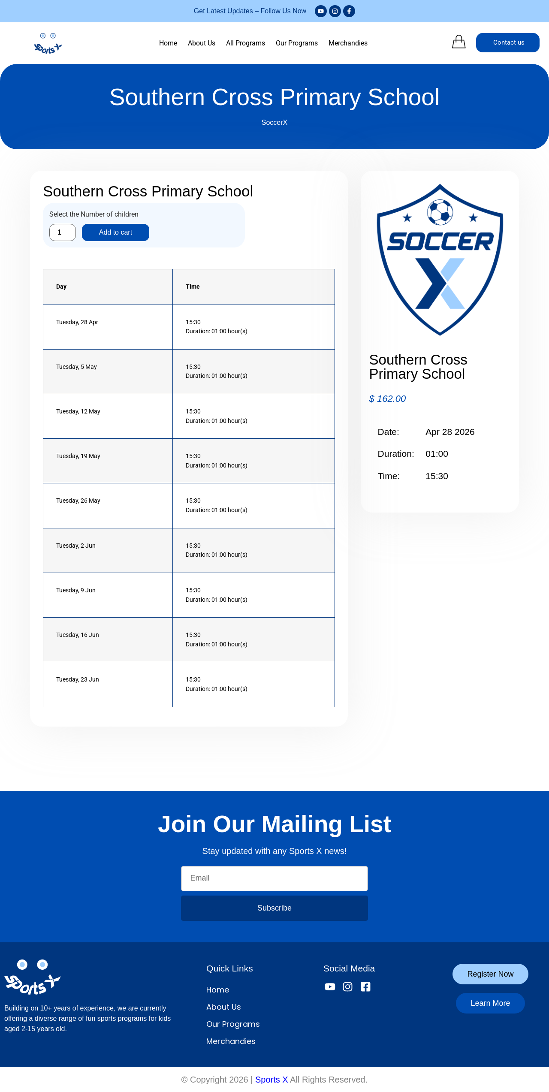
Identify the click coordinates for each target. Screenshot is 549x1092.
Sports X (271, 1079)
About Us (201, 43)
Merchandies (348, 43)
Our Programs (297, 43)
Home (168, 43)
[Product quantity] (62, 232)
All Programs (245, 43)
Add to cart (115, 232)
